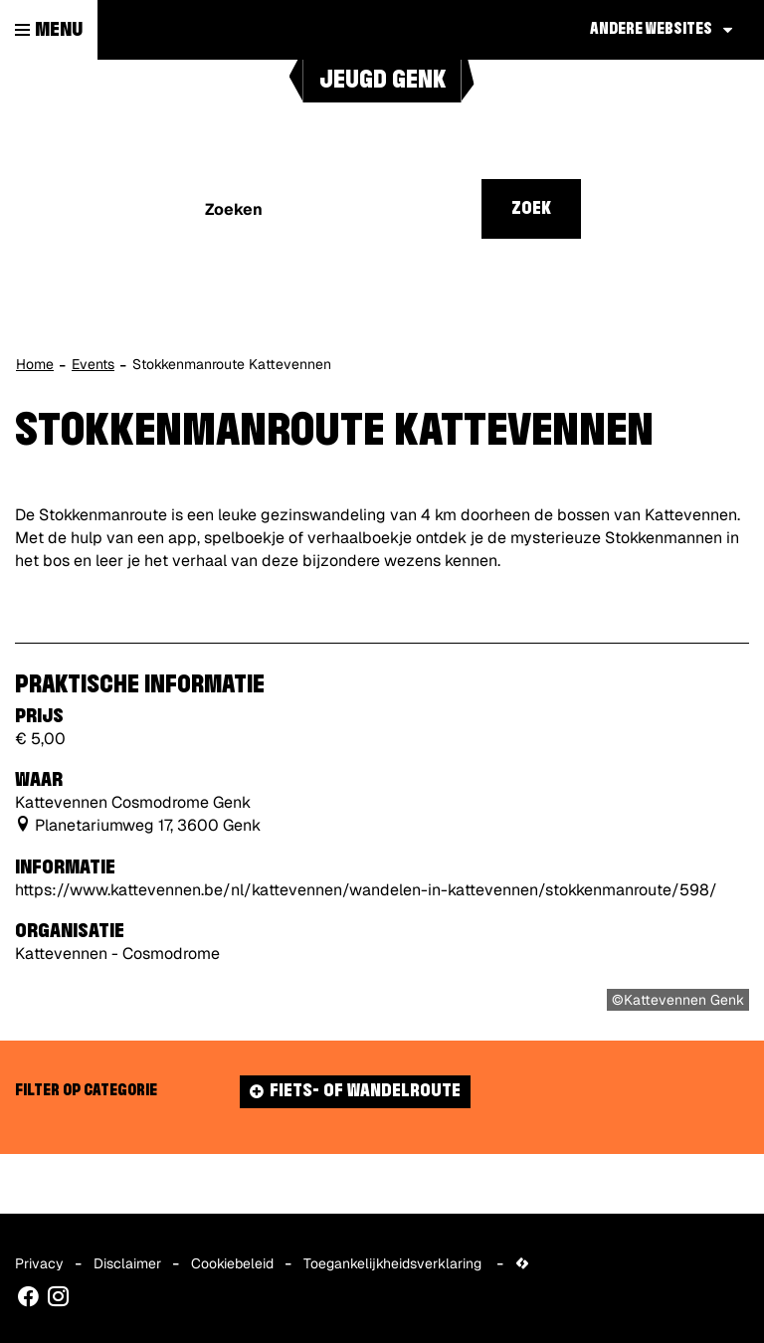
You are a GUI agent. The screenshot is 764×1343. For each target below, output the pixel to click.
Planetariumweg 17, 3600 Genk (148, 825)
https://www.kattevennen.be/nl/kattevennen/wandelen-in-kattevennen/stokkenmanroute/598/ (366, 889)
